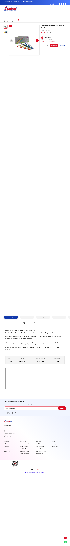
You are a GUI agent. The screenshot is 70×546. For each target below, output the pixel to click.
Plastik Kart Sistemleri (24, 453)
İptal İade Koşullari (40, 448)
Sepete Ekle (54, 45)
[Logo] (10, 9)
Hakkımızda (6, 444)
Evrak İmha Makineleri (24, 448)
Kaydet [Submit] (62, 408)
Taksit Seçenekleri (43, 317)
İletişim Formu (7, 451)
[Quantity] (45, 45)
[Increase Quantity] (48, 45)
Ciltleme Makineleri (24, 446)
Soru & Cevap (27, 317)
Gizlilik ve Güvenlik (40, 446)
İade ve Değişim (39, 453)
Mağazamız (6, 446)
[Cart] (20, 21)
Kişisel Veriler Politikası (41, 451)
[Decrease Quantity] (42, 45)
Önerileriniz (59, 317)
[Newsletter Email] (35, 408)
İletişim (5, 448)
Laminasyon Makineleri (25, 444)
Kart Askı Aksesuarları (24, 451)
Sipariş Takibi (55, 446)
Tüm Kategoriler (23, 456)
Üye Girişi (54, 444)
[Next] (36, 40)
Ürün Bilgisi (11, 317)
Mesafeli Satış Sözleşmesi (41, 444)
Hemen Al (62, 45)
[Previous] (11, 40)
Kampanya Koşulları (40, 456)
